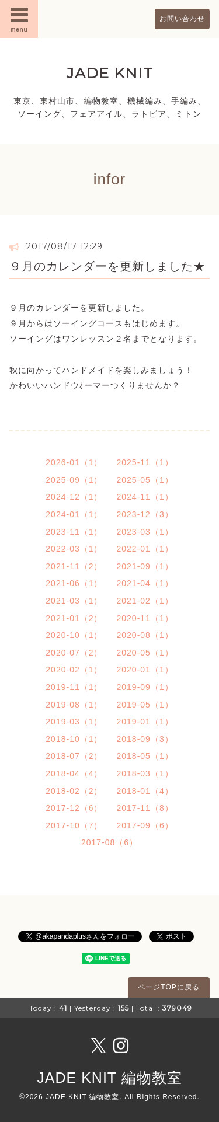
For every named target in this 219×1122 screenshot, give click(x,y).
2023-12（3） (145, 514)
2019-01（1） (145, 721)
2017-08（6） (109, 842)
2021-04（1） (145, 583)
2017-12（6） (74, 808)
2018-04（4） (74, 773)
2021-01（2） (74, 618)
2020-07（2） (74, 652)
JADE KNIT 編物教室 (109, 1077)
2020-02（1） (74, 669)
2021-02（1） (145, 600)
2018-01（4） (145, 791)
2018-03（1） (145, 773)
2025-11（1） (145, 462)
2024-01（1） (74, 514)
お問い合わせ (182, 19)
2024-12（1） (74, 496)
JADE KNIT (110, 73)
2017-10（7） (74, 825)
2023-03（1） (145, 531)
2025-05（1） (145, 480)
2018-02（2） (74, 791)
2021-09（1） (145, 566)
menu (19, 19)
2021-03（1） (74, 600)
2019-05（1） (145, 704)
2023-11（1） (74, 531)
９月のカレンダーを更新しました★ (107, 266)
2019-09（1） (145, 687)
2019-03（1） (74, 721)
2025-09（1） (74, 480)
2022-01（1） (145, 548)
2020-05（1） (145, 652)
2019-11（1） (74, 687)
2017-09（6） (145, 825)
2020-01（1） (145, 669)
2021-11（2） (74, 566)
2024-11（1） (145, 496)
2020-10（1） (74, 635)
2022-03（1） (74, 548)
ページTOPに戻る (168, 987)
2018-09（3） (145, 739)
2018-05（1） (145, 756)
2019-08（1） (74, 704)
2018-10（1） (74, 739)
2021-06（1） (74, 583)
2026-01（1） (74, 462)
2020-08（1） (145, 635)
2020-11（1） (145, 618)
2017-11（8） (145, 808)
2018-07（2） (74, 756)
